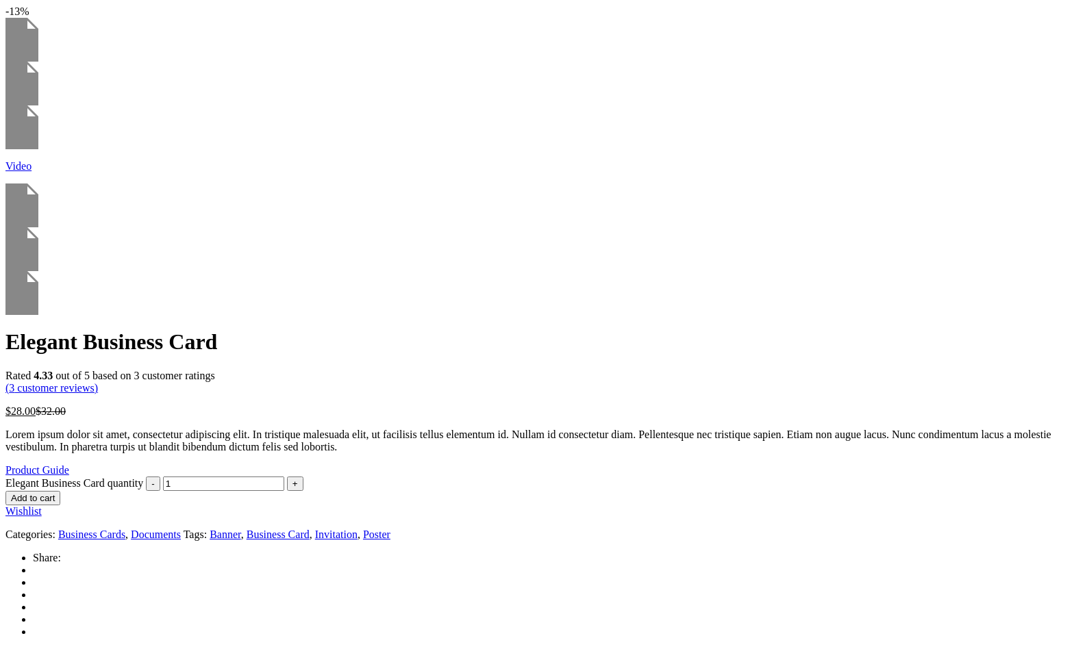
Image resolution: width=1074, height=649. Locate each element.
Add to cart (33, 498)
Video (18, 166)
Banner (225, 534)
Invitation (336, 534)
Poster (376, 534)
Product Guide (37, 470)
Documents (156, 534)
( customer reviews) (51, 388)
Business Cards (91, 534)
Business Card (278, 534)
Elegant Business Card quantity (74, 483)
